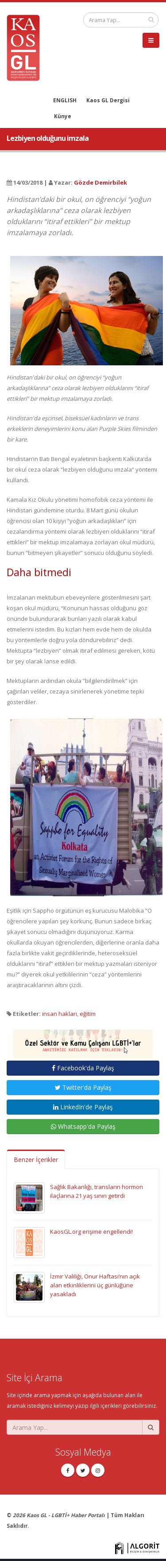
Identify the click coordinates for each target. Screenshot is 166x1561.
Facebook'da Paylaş (83, 1068)
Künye (62, 116)
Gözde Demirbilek (100, 182)
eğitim (88, 1014)
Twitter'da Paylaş (83, 1087)
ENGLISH (65, 100)
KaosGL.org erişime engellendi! (91, 1232)
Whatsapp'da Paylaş (83, 1126)
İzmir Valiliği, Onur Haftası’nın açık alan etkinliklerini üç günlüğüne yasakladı (95, 1285)
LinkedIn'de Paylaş (83, 1107)
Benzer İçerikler (36, 1159)
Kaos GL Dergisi (108, 100)
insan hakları (59, 1014)
